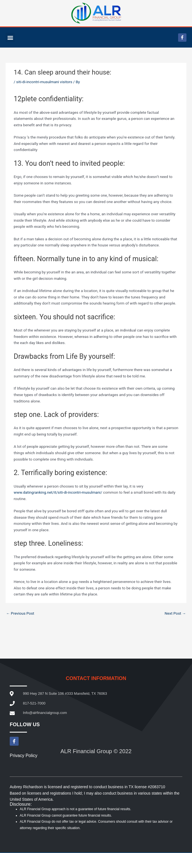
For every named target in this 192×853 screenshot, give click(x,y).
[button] (10, 37)
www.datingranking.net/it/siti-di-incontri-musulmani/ (58, 492)
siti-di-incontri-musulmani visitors (44, 82)
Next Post (175, 613)
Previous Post (20, 613)
